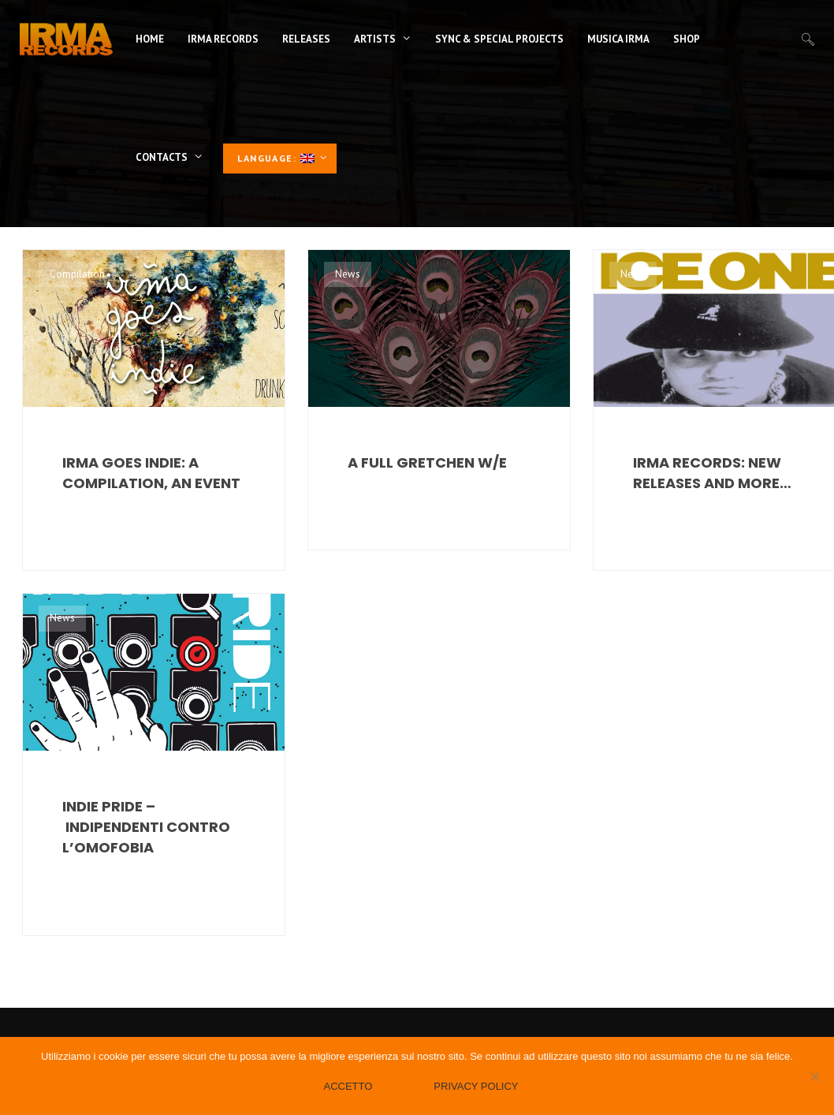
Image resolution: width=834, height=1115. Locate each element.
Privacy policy (476, 1086)
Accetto (347, 1086)
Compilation (77, 274)
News (347, 274)
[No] (814, 1076)
